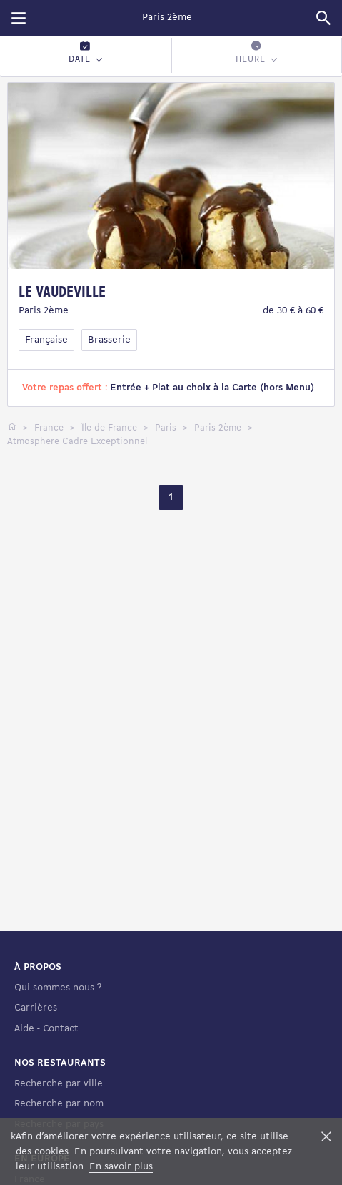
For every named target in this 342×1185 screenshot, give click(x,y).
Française (46, 340)
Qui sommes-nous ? (57, 988)
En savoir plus (121, 1166)
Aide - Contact (46, 1028)
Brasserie (109, 340)
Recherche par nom (59, 1103)
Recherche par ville (58, 1083)
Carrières (35, 1008)
